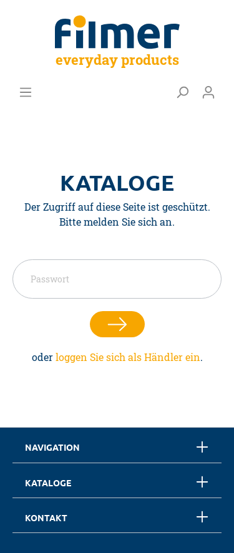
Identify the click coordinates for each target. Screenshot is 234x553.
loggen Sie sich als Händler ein (128, 356)
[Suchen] (182, 91)
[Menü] (25, 91)
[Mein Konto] (208, 91)
